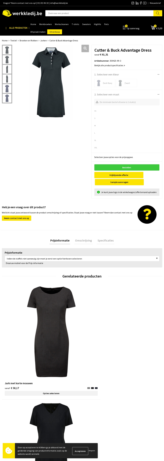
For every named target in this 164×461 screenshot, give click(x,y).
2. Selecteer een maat (106, 94)
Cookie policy (52, 399)
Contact (49, 391)
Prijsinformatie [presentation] (61, 234)
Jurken (43, 40)
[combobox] (99, 13)
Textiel (13, 40)
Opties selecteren (22, 328)
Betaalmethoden (133, 395)
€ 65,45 (52, 323)
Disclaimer (130, 391)
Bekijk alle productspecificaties (109, 65)
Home (5, 40)
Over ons (89, 391)
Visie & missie (91, 399)
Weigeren (92, 451)
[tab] (61, 234)
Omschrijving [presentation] (83, 234)
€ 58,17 (12, 323)
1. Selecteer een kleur (106, 74)
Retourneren (131, 399)
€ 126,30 (133, 323)
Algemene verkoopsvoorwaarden (61, 403)
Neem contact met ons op (16, 211)
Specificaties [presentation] (104, 234)
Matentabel (90, 403)
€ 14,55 (92, 323)
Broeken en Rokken (29, 40)
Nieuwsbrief (91, 395)
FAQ (47, 408)
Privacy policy (52, 395)
